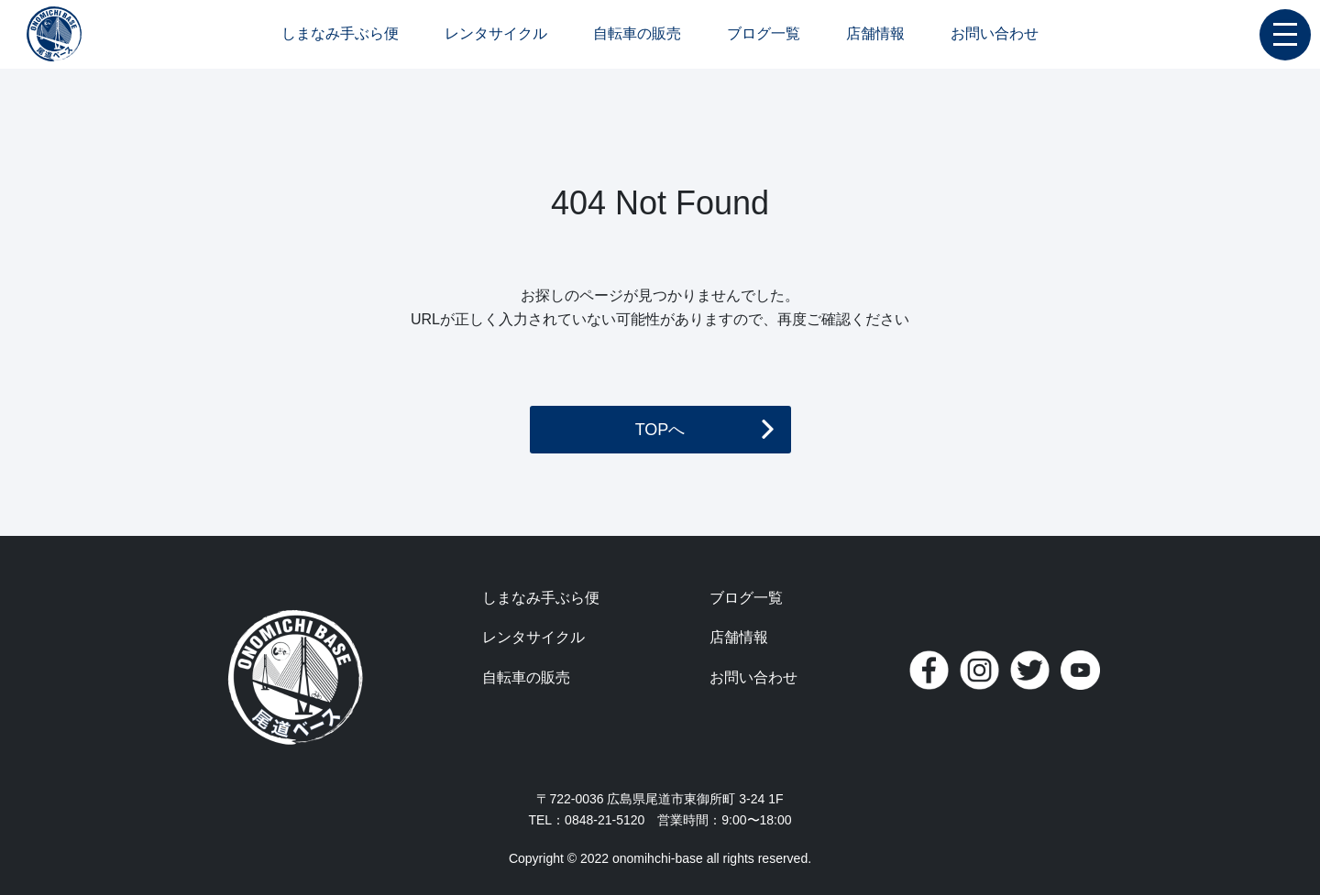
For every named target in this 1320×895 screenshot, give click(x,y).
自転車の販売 (637, 33)
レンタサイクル (496, 33)
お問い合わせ (995, 33)
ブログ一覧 (763, 33)
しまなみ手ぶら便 (340, 33)
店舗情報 (875, 33)
